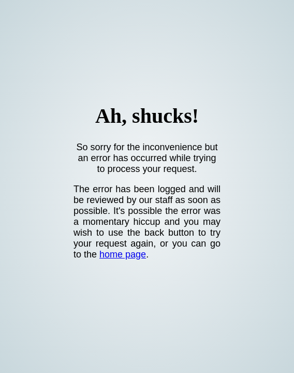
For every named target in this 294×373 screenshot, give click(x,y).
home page (122, 254)
